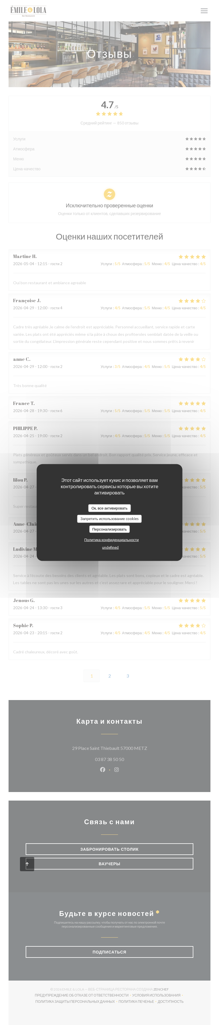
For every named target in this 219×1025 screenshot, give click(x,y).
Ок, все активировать (110, 508)
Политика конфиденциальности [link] (111, 539)
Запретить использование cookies (109, 518)
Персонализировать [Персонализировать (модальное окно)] (109, 529)
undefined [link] (110, 547)
